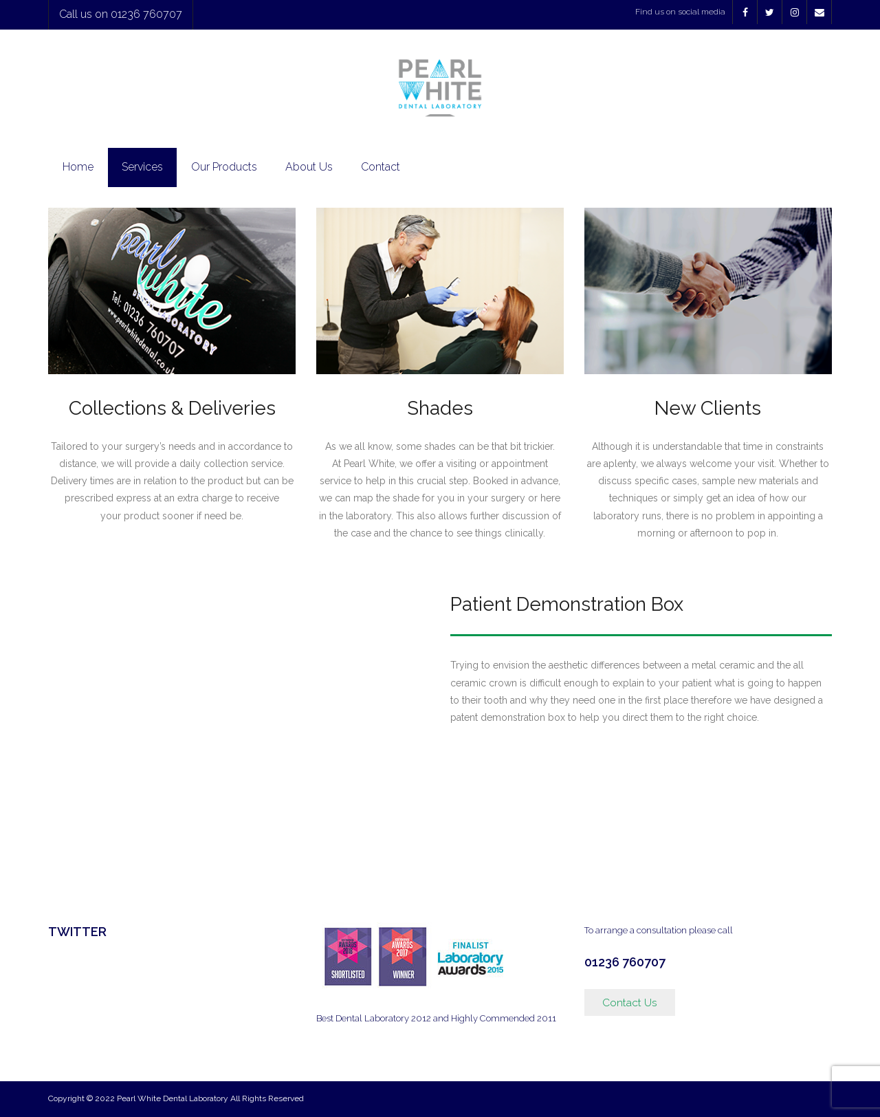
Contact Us (629, 1002)
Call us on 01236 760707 (120, 14)
